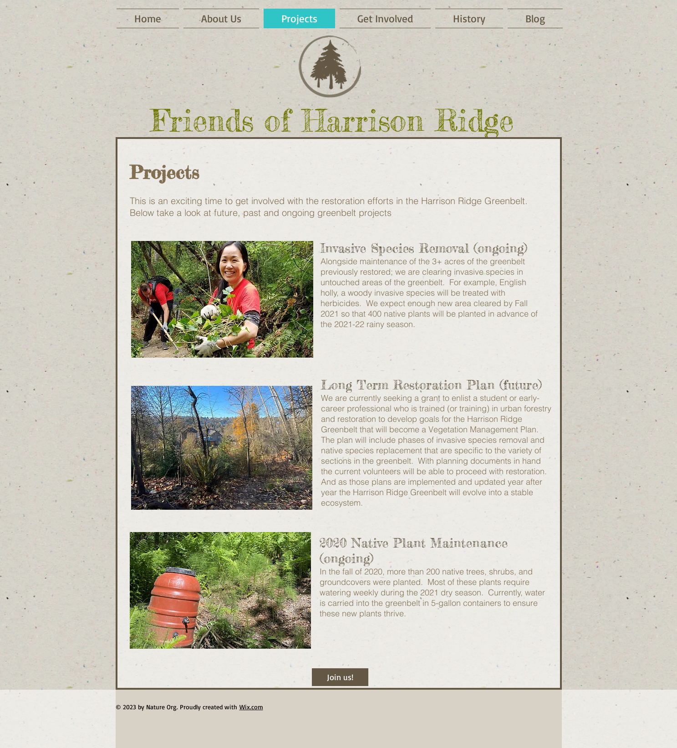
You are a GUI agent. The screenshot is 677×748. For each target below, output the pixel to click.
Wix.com (251, 707)
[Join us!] (340, 677)
